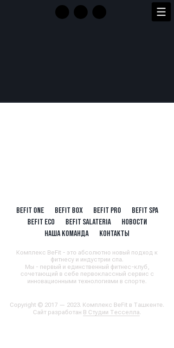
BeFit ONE (30, 210)
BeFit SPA (145, 210)
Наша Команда (67, 233)
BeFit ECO (41, 221)
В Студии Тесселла (111, 312)
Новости (134, 221)
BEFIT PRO (107, 210)
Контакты (114, 233)
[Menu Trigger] (161, 11)
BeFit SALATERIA (88, 221)
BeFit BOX (69, 210)
